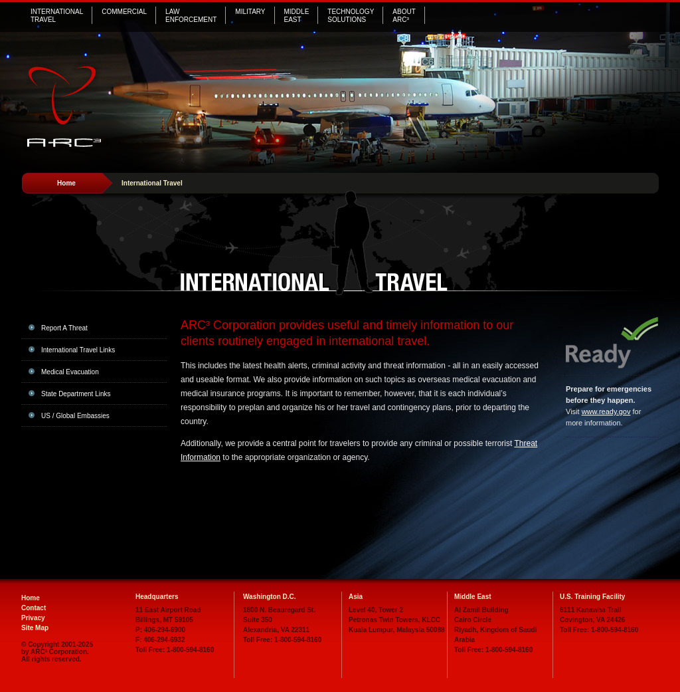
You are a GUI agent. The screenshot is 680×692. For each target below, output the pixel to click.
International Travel (57, 15)
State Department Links (76, 394)
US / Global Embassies (75, 415)
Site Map (34, 628)
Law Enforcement (190, 15)
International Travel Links (78, 350)
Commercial (124, 11)
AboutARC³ (403, 15)
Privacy (33, 618)
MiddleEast (296, 15)
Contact (33, 608)
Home (66, 183)
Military (250, 11)
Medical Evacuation (70, 372)
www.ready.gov (606, 411)
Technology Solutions (350, 15)
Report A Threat (64, 328)
